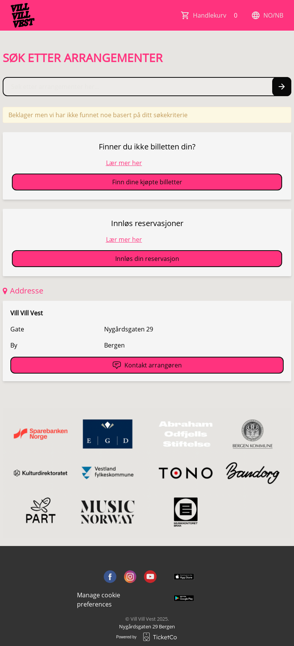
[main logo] (22, 15)
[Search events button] (281, 86)
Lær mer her (124, 163)
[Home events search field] (147, 86)
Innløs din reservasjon (147, 258)
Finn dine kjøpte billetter (147, 182)
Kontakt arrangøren (147, 365)
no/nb (267, 15)
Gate (17, 329)
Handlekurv (216, 15)
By (13, 345)
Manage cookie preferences (98, 599)
